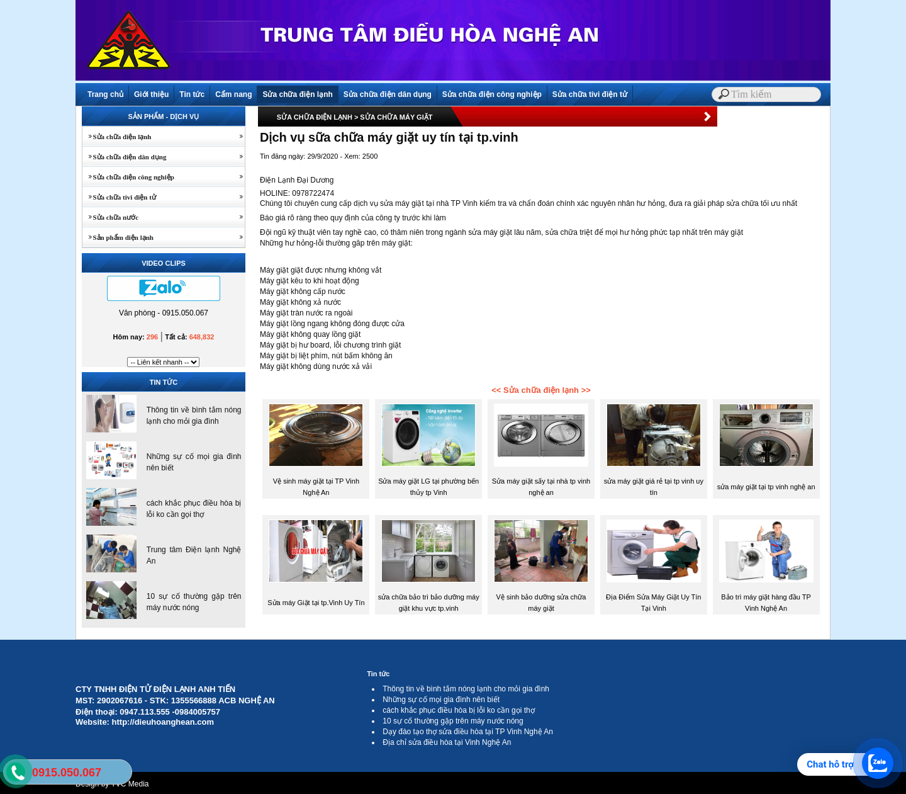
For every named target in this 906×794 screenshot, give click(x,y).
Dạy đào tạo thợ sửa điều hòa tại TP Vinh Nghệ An (468, 731)
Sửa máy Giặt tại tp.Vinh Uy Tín (315, 602)
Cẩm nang (233, 94)
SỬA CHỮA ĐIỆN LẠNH (314, 117)
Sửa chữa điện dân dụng (388, 94)
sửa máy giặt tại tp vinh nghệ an (766, 487)
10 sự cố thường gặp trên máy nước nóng (453, 721)
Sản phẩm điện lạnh (118, 237)
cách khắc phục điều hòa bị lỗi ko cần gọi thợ (458, 710)
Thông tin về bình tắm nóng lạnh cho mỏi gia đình (466, 688)
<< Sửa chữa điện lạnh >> (541, 390)
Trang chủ (105, 94)
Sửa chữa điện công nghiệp (492, 94)
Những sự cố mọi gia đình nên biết (441, 699)
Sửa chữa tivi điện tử (589, 94)
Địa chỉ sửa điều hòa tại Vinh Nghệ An (447, 742)
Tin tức (191, 94)
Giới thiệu (151, 94)
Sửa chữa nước (110, 217)
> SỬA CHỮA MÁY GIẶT (393, 117)
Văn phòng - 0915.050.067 (163, 313)
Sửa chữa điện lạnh (297, 94)
